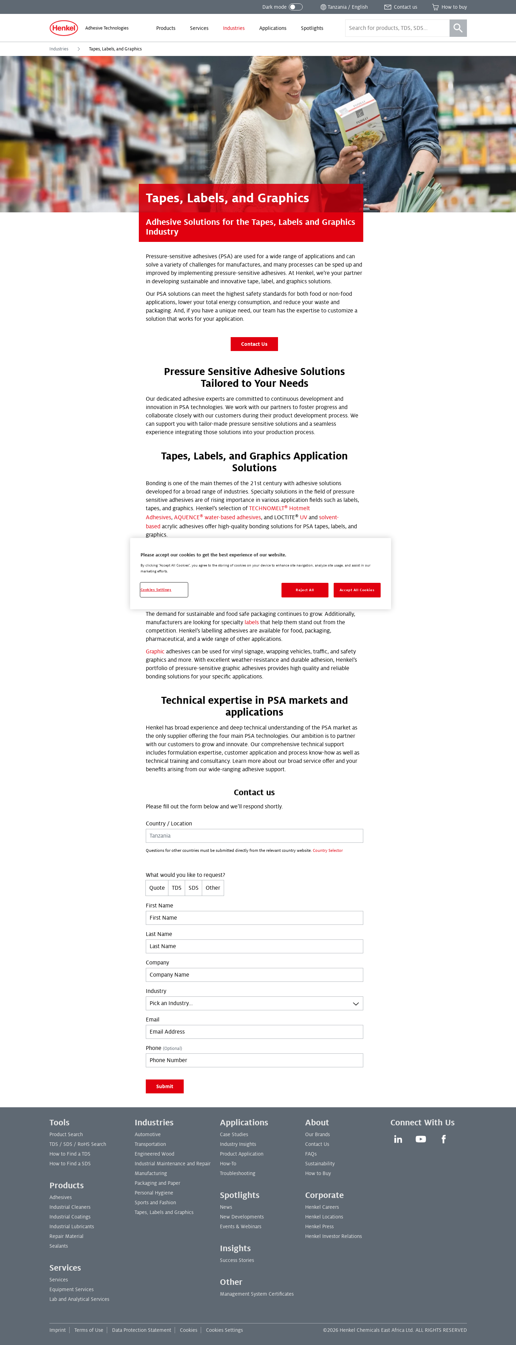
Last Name (159, 934)
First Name (159, 906)
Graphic (155, 652)
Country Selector (328, 850)
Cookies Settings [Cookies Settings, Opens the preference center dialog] (156, 590)
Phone (164, 1048)
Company (157, 963)
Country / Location (169, 824)
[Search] (458, 28)
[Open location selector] (343, 7)
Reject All (305, 590)
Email (152, 1020)
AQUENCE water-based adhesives (217, 517)
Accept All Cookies (357, 590)
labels (252, 622)
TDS (177, 888)
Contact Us (254, 344)
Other (213, 888)
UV (303, 517)
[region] (260, 573)
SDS (194, 888)
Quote (157, 888)
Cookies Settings (224, 1330)
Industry (156, 991)
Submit (164, 1086)
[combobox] (254, 1003)
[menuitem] (166, 28)
